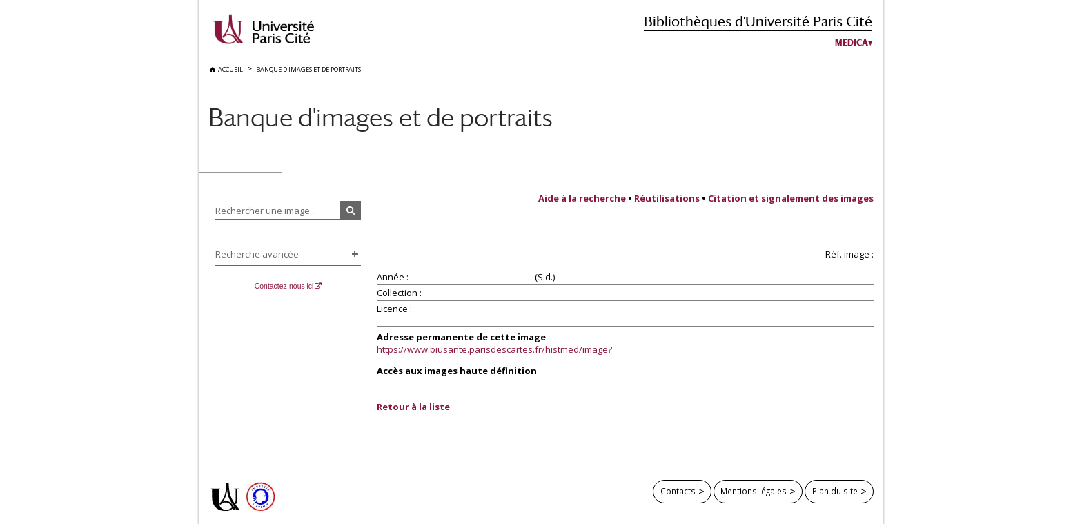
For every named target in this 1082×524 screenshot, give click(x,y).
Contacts (678, 490)
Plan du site (835, 490)
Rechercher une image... (265, 210)
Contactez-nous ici (284, 286)
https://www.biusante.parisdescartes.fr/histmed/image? (494, 349)
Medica (851, 43)
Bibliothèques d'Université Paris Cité (758, 21)
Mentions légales (753, 490)
